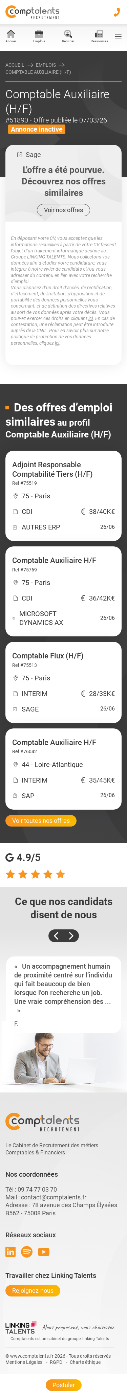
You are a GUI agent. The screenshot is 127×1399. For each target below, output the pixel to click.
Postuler (63, 1385)
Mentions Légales (23, 1362)
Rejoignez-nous (33, 1290)
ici (90, 318)
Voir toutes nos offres (41, 820)
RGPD (56, 1362)
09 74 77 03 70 (37, 1189)
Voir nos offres (63, 209)
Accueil (14, 65)
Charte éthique (85, 1362)
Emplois (46, 65)
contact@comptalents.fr (53, 1197)
